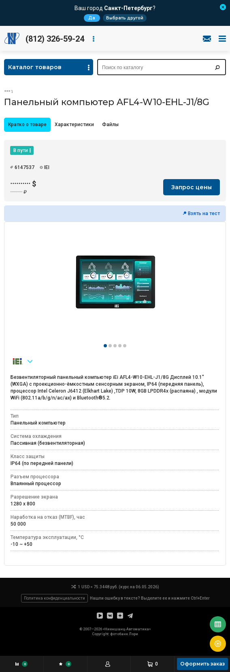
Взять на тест (204, 213)
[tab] (27, 125)
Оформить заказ (202, 664)
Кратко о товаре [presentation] (27, 124)
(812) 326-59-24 (55, 39)
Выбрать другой (124, 18)
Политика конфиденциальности (54, 598)
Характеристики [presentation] (74, 124)
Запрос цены (191, 187)
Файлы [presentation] (110, 124)
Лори (133, 634)
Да (91, 18)
